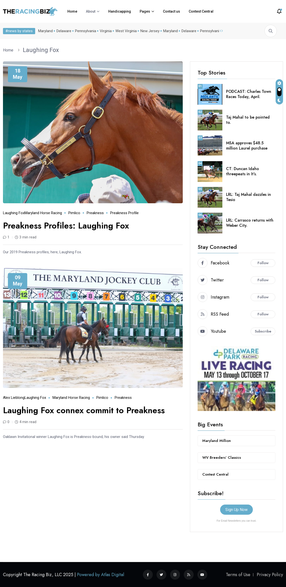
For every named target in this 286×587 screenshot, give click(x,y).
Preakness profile (124, 213)
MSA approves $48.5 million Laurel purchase (246, 145)
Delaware (63, 31)
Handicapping (119, 11)
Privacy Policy (270, 574)
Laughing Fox (41, 50)
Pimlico (74, 213)
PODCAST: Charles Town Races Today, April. (248, 94)
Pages (145, 11)
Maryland (45, 31)
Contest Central (201, 11)
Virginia (106, 31)
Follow (263, 263)
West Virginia (126, 31)
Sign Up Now (236, 509)
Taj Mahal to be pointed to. (248, 119)
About (90, 11)
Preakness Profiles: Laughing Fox (66, 226)
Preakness (95, 213)
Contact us (171, 11)
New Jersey (149, 31)
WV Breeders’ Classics (221, 457)
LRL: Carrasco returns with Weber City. (249, 222)
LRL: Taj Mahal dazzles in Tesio (248, 197)
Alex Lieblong (14, 397)
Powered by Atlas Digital (100, 574)
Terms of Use (238, 574)
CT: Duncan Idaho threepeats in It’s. (242, 171)
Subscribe (263, 331)
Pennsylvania (85, 31)
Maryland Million (216, 440)
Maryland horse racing (43, 213)
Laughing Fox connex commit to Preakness (84, 410)
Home (72, 11)
